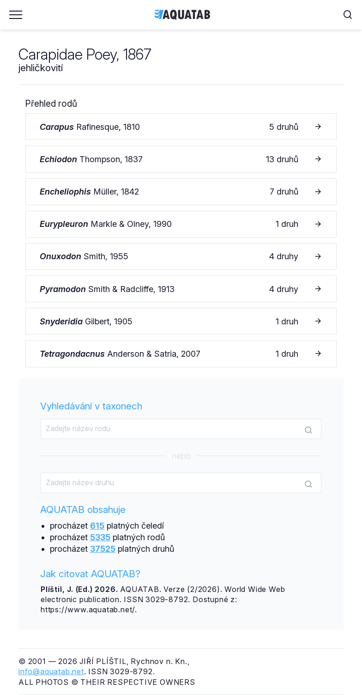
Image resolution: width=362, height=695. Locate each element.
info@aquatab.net (51, 671)
